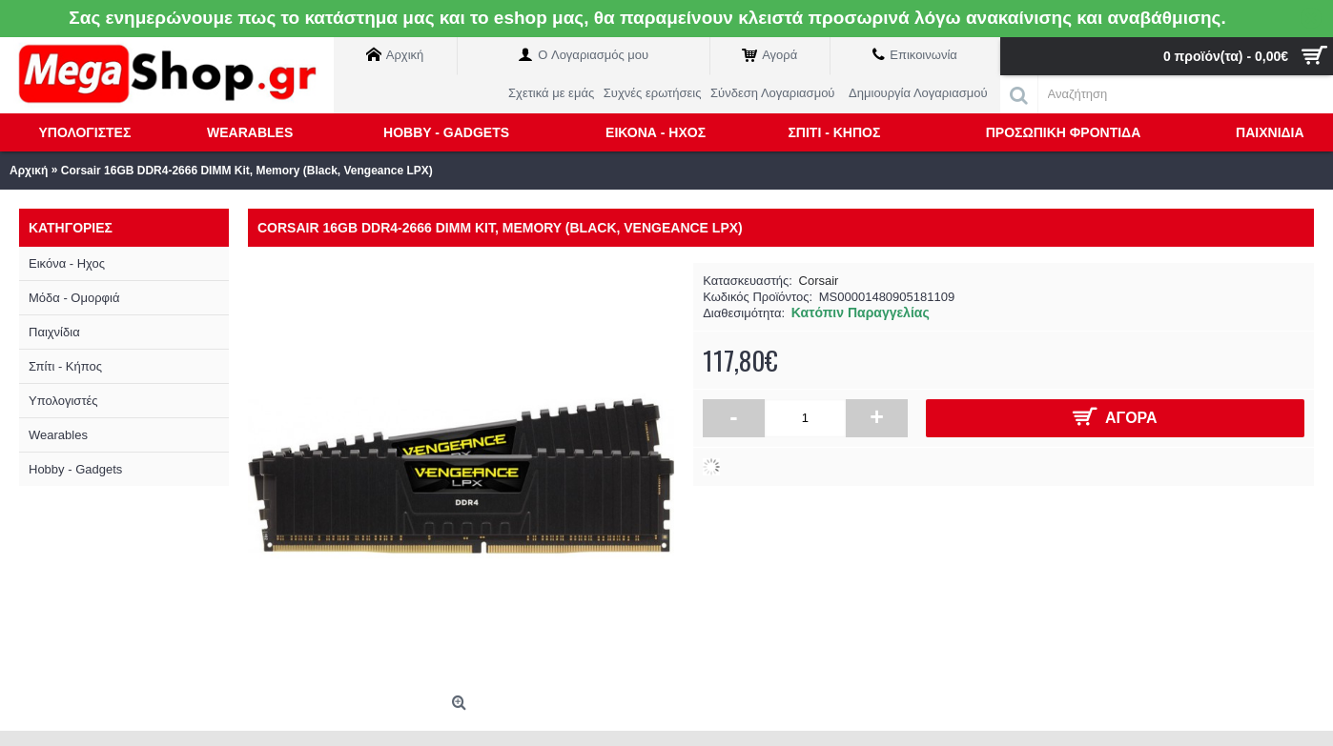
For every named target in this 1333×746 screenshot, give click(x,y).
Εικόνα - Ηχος (67, 263)
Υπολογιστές (63, 400)
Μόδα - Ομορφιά (74, 298)
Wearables (58, 435)
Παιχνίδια (54, 332)
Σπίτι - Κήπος (65, 366)
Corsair (819, 280)
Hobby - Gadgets (75, 469)
